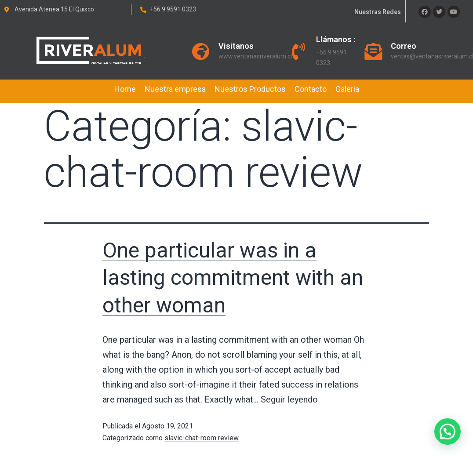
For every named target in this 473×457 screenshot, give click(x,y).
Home (125, 89)
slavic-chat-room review (201, 438)
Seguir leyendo (289, 399)
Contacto (311, 89)
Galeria (347, 89)
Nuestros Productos (250, 89)
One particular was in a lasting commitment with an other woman (232, 278)
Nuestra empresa (175, 89)
